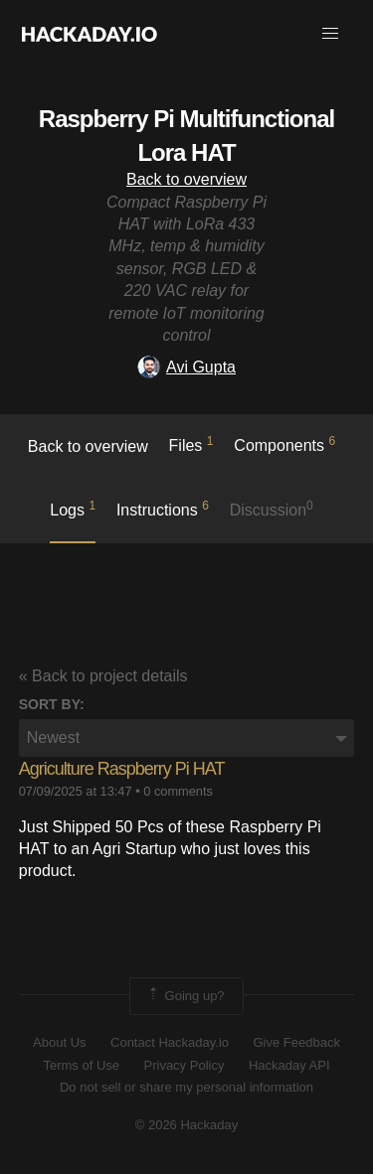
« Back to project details (103, 675)
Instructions (162, 508)
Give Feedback (296, 1042)
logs (72, 508)
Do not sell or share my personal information (186, 1087)
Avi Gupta (186, 367)
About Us (59, 1042)
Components (284, 444)
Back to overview (186, 179)
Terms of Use (81, 1065)
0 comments (178, 791)
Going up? (185, 996)
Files (191, 444)
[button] (330, 34)
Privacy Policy (184, 1065)
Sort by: (52, 704)
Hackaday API (289, 1065)
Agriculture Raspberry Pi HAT (122, 769)
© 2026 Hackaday (187, 1124)
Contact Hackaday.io (169, 1042)
